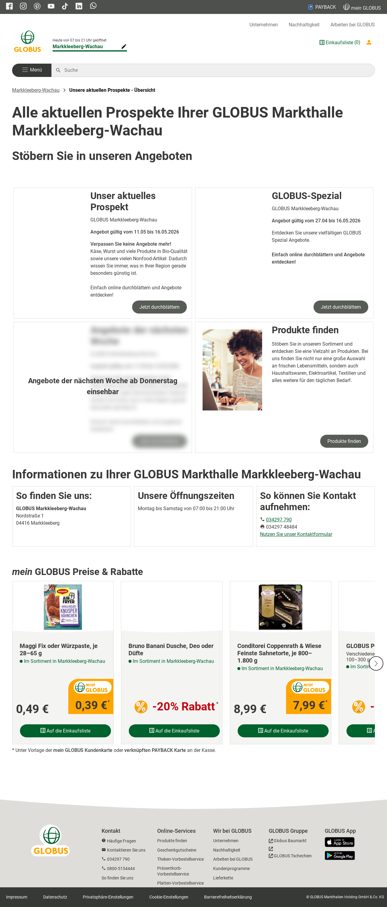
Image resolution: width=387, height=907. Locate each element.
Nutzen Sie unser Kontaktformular (296, 534)
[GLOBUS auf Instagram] (23, 7)
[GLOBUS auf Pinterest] (37, 7)
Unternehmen (263, 25)
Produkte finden (344, 441)
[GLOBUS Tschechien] (290, 854)
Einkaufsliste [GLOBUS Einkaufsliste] (339, 42)
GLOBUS (362, 7)
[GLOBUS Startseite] (27, 42)
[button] (32, 70)
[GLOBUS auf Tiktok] (65, 7)
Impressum (16, 897)
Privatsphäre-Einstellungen (108, 897)
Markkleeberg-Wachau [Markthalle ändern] (78, 46)
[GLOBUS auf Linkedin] (79, 7)
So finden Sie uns (117, 877)
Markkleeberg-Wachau (36, 90)
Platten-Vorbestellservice (180, 883)
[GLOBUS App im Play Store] (340, 855)
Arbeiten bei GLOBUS (352, 25)
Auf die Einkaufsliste (65, 731)
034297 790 (279, 520)
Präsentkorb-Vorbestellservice (173, 871)
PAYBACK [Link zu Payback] (321, 7)
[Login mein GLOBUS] (370, 42)
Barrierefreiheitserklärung (228, 897)
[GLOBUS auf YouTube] (51, 7)
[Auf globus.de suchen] (216, 70)
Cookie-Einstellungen (168, 897)
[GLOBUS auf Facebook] (9, 7)
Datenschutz (55, 897)
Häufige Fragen (121, 841)
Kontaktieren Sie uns (126, 850)
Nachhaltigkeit (304, 25)
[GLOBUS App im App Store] (342, 842)
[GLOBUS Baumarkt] (288, 841)
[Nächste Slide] (376, 663)
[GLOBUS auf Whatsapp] (93, 6)
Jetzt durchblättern (159, 307)
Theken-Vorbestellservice (180, 859)
